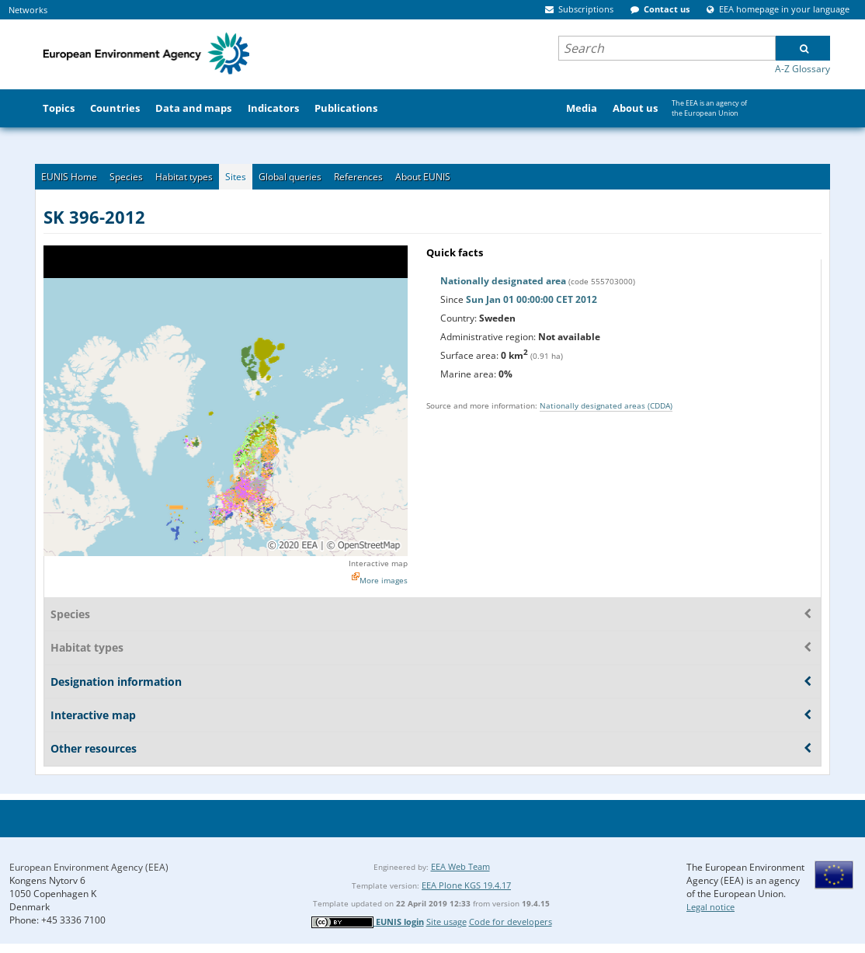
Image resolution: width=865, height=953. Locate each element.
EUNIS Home (69, 176)
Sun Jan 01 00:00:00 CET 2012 (531, 299)
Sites (235, 176)
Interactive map (378, 563)
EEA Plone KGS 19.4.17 (466, 885)
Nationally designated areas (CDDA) (606, 405)
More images (384, 580)
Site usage (446, 921)
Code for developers (510, 921)
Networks (28, 10)
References (358, 176)
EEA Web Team (460, 866)
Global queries (290, 176)
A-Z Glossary (802, 68)
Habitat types (184, 176)
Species (126, 176)
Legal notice (710, 907)
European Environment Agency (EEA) (88, 867)
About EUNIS (422, 176)
